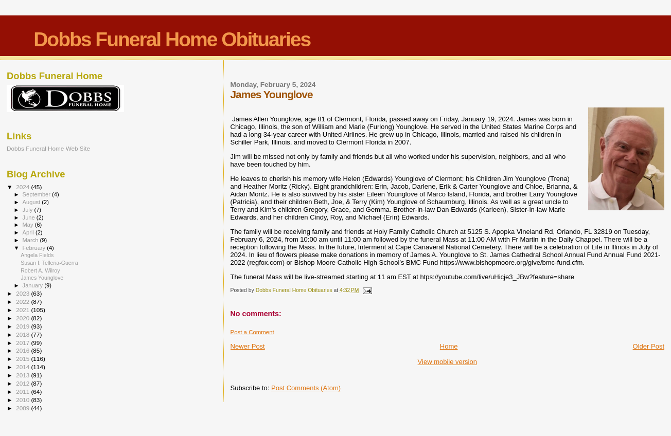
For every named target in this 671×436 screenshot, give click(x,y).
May (29, 225)
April (29, 232)
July (28, 210)
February (35, 248)
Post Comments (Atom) (306, 388)
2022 (23, 301)
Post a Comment (252, 332)
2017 (23, 342)
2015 (23, 358)
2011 (23, 391)
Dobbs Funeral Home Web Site (48, 148)
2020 (23, 318)
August (32, 202)
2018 (23, 334)
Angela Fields (37, 255)
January (34, 285)
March (31, 240)
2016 (23, 350)
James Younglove (42, 278)
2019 (23, 326)
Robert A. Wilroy (40, 270)
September (37, 194)
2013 (23, 375)
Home (449, 346)
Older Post (648, 346)
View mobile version (447, 362)
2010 (23, 399)
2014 (23, 367)
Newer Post (248, 346)
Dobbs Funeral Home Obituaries (171, 39)
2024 (23, 187)
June (30, 217)
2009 (23, 408)
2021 (23, 309)
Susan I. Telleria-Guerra (49, 263)
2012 (23, 383)
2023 (23, 293)
